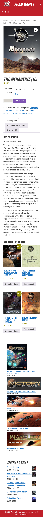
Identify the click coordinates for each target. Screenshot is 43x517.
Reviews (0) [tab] (12, 130)
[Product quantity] (8, 101)
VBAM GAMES (24, 4)
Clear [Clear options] (16, 94)
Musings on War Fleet (15, 448)
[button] (36, 30)
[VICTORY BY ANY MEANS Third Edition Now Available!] (17, 357)
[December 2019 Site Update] (24, 419)
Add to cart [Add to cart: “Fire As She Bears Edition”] (29, 329)
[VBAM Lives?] (24, 401)
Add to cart (20, 101)
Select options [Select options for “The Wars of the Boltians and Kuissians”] (11, 331)
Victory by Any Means (23, 21)
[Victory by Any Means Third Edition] (24, 384)
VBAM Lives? (12, 408)
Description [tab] (12, 121)
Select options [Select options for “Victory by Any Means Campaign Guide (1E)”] (11, 284)
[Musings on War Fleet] (24, 439)
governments (16, 113)
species (31, 113)
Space (21, 110)
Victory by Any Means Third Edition (21, 392)
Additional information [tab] (16, 125)
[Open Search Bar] (40, 4)
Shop (12, 21)
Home (5, 21)
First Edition (13, 110)
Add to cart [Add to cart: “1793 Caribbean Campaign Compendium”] (29, 284)
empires (6, 113)
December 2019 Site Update (17, 428)
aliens (31, 110)
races (24, 113)
